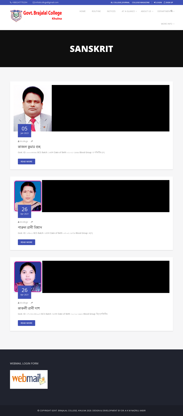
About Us (146, 11)
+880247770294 (18, 2)
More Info (166, 23)
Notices (111, 11)
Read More (26, 161)
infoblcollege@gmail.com (45, 2)
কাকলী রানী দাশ (29, 308)
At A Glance (128, 11)
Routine (96, 11)
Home (82, 11)
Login (158, 2)
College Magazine (141, 2)
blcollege (24, 141)
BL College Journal (120, 2)
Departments (164, 11)
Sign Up (168, 2)
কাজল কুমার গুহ (29, 146)
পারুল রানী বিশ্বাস (30, 227)
